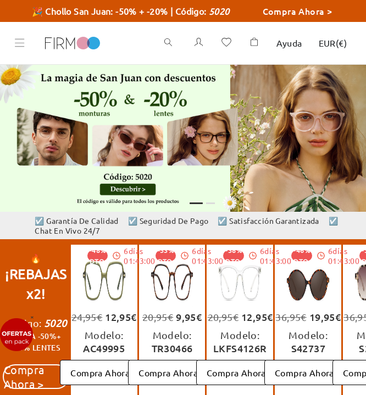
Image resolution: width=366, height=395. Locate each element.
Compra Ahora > (304, 10)
